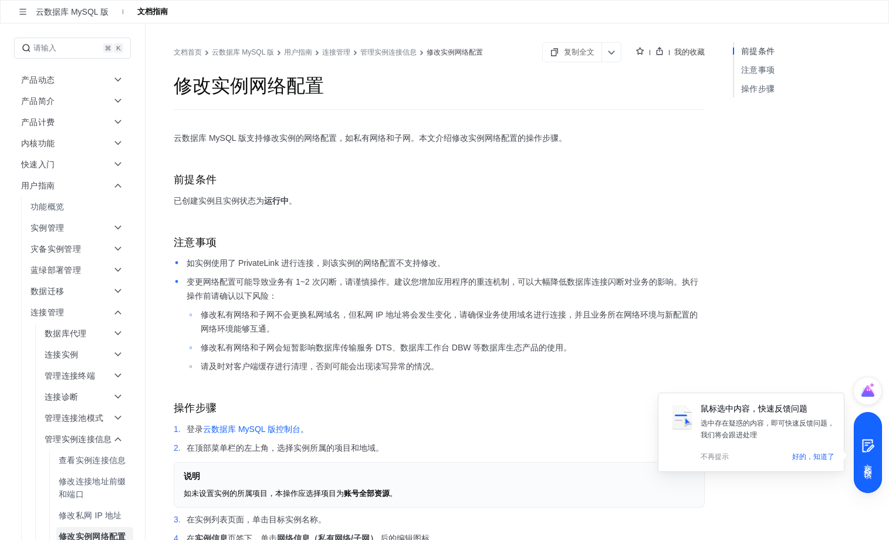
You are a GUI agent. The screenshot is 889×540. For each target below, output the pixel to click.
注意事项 (758, 70)
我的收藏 (689, 52)
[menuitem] (73, 206)
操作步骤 (758, 88)
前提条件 (758, 51)
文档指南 (152, 11)
